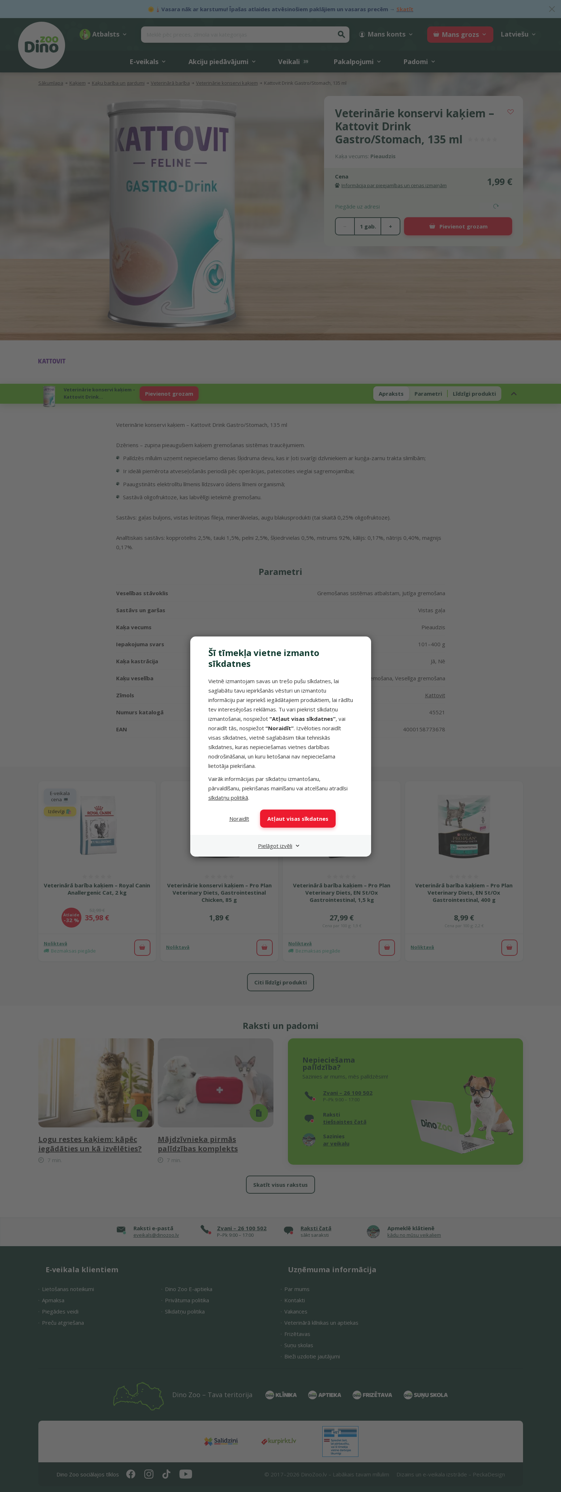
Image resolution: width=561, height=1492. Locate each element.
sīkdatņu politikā (228, 797)
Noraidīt (239, 818)
